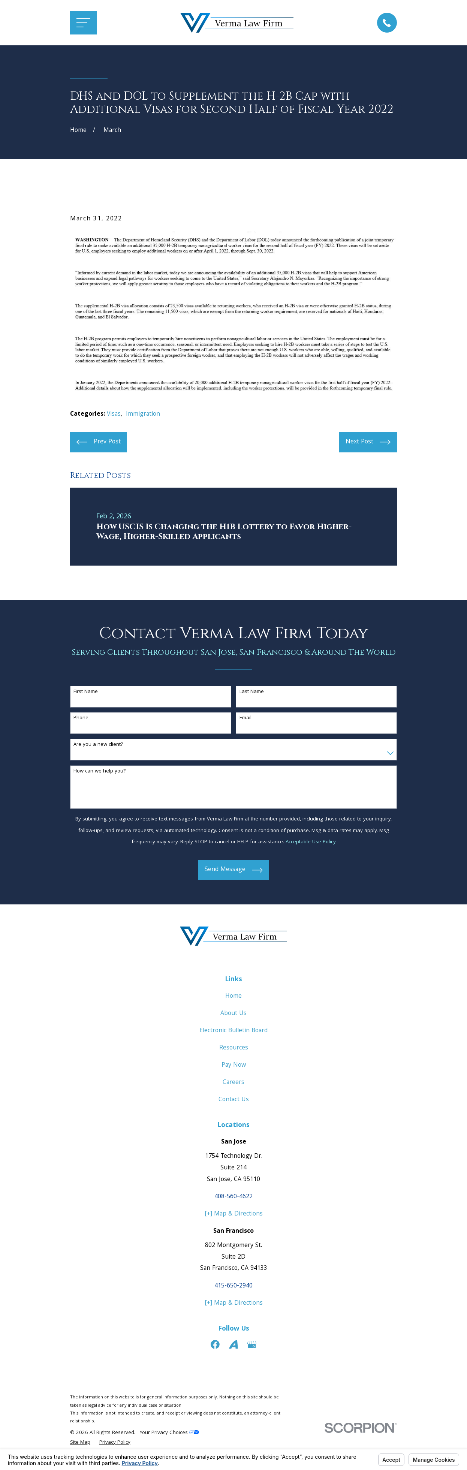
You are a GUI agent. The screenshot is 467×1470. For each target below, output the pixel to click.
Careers (233, 1083)
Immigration (143, 414)
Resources (233, 1048)
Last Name (251, 692)
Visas (114, 414)
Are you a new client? (98, 745)
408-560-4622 (233, 1197)
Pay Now (234, 1065)
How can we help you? (99, 771)
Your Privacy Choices (169, 1433)
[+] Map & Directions (234, 1214)
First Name (85, 692)
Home (233, 996)
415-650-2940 (233, 1286)
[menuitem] (80, 1443)
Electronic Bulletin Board (233, 1031)
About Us (233, 1014)
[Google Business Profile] (251, 1344)
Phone (80, 718)
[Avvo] (233, 1344)
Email (245, 718)
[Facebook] (215, 1344)
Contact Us (234, 1100)
